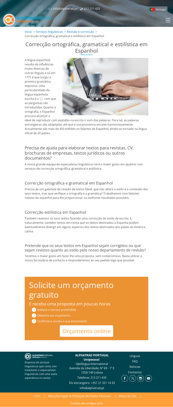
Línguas (135, 356)
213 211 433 (98, 378)
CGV (37, 396)
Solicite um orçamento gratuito (71, 289)
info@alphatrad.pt (92, 388)
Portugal (161, 9)
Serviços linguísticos (49, 32)
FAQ (135, 361)
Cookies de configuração (86, 403)
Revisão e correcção (80, 32)
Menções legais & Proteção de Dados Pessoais (79, 396)
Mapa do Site (127, 396)
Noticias (134, 367)
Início (28, 32)
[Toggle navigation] (167, 19)
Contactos (135, 372)
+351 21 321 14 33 (103, 383)
